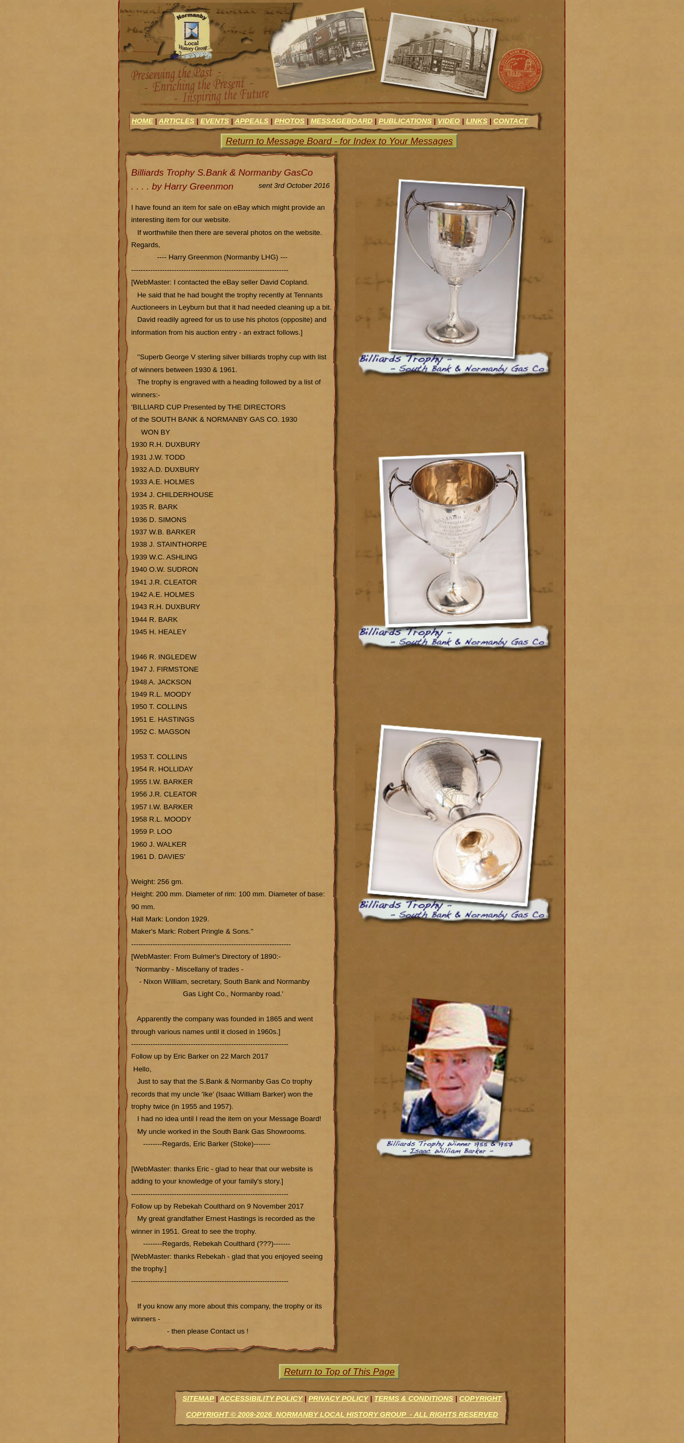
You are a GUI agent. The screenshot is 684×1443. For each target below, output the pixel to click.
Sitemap (198, 1398)
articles (177, 121)
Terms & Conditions (413, 1398)
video (449, 121)
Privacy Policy (338, 1398)
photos (290, 121)
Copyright (480, 1398)
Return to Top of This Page (339, 1371)
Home (142, 121)
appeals (251, 121)
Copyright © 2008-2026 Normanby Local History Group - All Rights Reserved (342, 1414)
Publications (404, 121)
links (476, 121)
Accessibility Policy (261, 1398)
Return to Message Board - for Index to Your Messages (339, 141)
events (214, 121)
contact (510, 121)
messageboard (341, 121)
